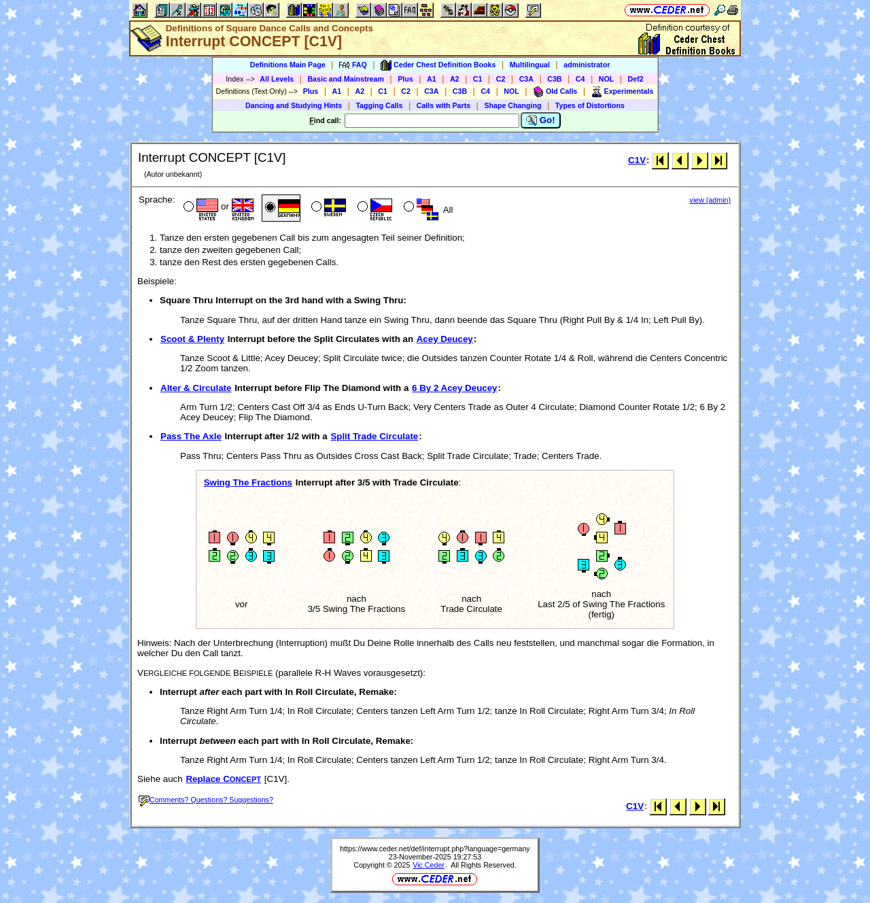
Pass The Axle (191, 436)
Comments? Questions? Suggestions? (206, 800)
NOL (606, 79)
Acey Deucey (445, 339)
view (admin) (710, 200)
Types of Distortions (590, 105)
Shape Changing (512, 105)
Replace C (223, 779)
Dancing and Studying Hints (293, 105)
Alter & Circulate (195, 388)
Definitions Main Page (288, 65)
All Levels (277, 79)
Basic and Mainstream (345, 79)
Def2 (636, 79)
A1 (431, 79)
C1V (637, 160)
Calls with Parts (443, 105)
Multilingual (530, 65)
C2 (501, 79)
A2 (454, 79)
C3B (554, 79)
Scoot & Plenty (192, 339)
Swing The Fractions (248, 482)
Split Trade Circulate (374, 436)
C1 (478, 79)
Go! (540, 120)
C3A (526, 79)
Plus (405, 79)
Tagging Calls (378, 105)
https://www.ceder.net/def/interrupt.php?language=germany (434, 849)
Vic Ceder (429, 865)
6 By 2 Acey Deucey (454, 388)
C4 (580, 79)
